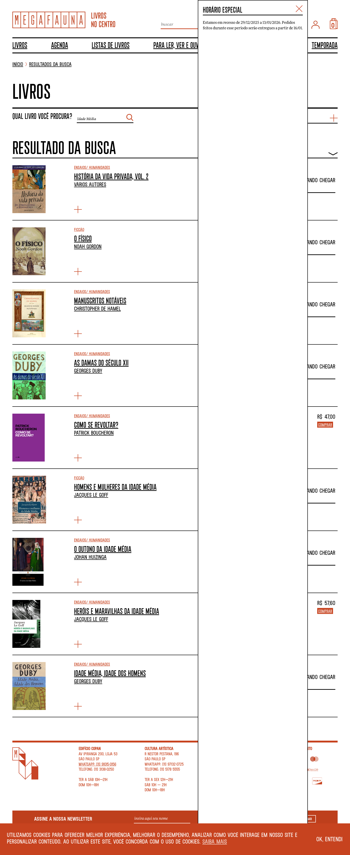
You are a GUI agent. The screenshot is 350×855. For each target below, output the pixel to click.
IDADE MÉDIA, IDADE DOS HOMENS (110, 673)
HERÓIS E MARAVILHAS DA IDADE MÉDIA (116, 611)
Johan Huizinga (90, 557)
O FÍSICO (83, 238)
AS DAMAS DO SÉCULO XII (101, 362)
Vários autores (90, 184)
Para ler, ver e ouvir (178, 45)
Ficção (79, 229)
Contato (217, 753)
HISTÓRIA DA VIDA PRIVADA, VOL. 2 (111, 176)
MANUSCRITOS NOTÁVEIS (100, 300)
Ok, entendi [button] (329, 839)
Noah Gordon (88, 246)
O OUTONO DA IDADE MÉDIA (102, 548)
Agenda (59, 45)
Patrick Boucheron (94, 432)
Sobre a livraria (224, 748)
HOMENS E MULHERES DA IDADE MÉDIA (115, 486)
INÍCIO (17, 64)
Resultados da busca (50, 64)
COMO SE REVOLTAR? (96, 424)
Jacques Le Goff (91, 495)
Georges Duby (88, 370)
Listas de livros (111, 45)
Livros (19, 45)
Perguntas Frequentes (228, 758)
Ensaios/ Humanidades (92, 167)
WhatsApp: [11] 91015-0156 (97, 764)
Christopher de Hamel (97, 308)
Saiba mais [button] (214, 841)
